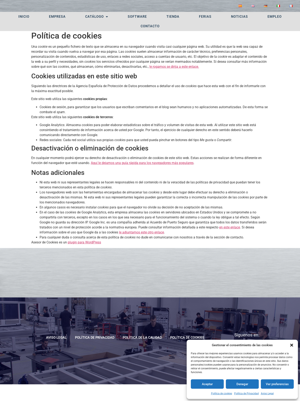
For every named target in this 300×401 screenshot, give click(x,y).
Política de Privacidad (246, 393)
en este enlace (229, 243)
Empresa (57, 33)
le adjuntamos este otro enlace (141, 248)
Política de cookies (221, 393)
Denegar (242, 384)
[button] (292, 345)
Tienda (172, 33)
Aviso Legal (267, 393)
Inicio (23, 33)
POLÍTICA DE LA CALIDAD (142, 354)
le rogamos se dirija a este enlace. (174, 83)
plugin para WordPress (84, 258)
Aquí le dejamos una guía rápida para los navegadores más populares (142, 179)
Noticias (239, 33)
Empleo (275, 33)
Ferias (205, 33)
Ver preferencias (277, 384)
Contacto (150, 42)
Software (137, 33)
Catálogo (96, 32)
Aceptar (207, 384)
